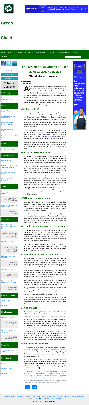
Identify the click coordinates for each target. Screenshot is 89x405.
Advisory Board (56, 398)
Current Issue (9, 70)
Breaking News (50, 396)
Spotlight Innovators (64, 52)
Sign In (84, 49)
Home (3, 52)
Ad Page (51, 52)
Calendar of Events (77, 396)
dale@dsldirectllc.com (59, 377)
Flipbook (27, 396)
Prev (27, 387)
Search (84, 57)
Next (34, 387)
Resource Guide (41, 52)
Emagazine (20, 396)
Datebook (19, 52)
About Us (4, 56)
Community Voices (33, 398)
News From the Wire (38, 396)
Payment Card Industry (48, 136)
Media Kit (76, 52)
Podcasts (66, 396)
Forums (10, 52)
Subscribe (5, 49)
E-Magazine (29, 52)
